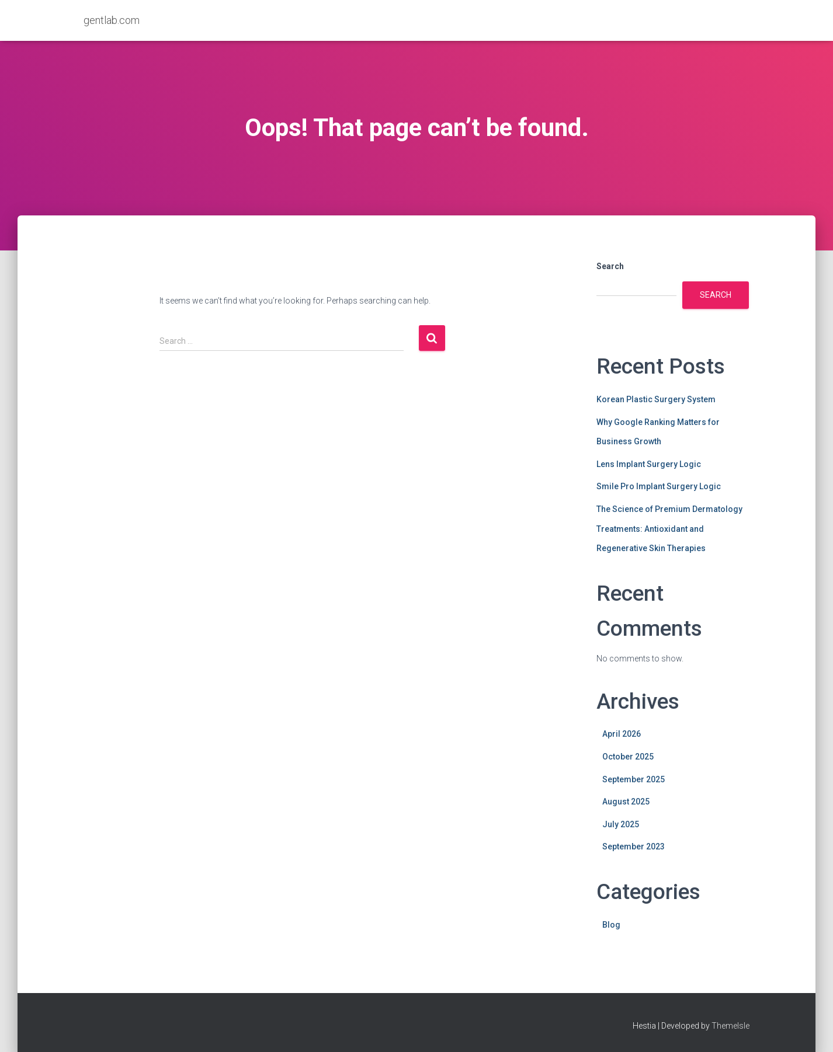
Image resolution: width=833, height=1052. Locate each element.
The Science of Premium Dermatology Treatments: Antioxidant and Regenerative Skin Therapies (669, 528)
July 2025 (620, 824)
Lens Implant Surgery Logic (648, 464)
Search (610, 266)
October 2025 (628, 756)
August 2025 (626, 801)
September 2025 (633, 779)
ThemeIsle (730, 1025)
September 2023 (633, 846)
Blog (611, 924)
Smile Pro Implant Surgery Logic (658, 486)
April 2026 (621, 734)
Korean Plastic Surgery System (656, 399)
